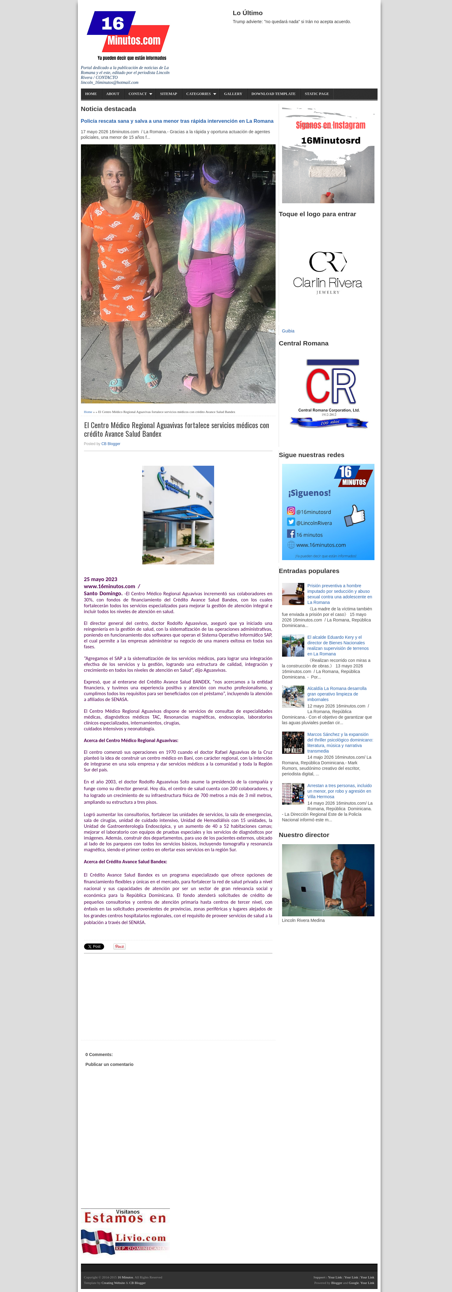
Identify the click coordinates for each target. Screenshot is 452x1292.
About (113, 94)
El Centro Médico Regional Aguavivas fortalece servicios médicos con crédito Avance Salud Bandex (176, 429)
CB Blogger (110, 444)
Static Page (317, 94)
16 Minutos (125, 1277)
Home (91, 94)
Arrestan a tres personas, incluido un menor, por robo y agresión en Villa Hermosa (339, 791)
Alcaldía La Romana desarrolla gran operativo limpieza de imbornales (336, 694)
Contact (138, 94)
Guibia (288, 330)
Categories (198, 94)
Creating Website (113, 1283)
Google (354, 1283)
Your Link (335, 1277)
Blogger (336, 1283)
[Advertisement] (132, 995)
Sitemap (168, 94)
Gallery (233, 94)
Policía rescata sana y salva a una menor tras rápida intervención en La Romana (177, 121)
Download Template (273, 94)
